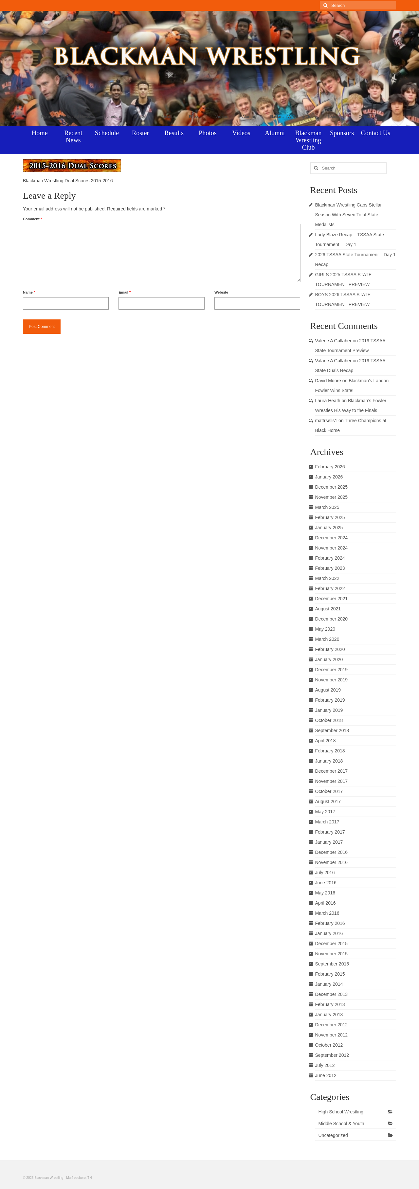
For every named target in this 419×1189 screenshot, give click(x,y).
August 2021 (328, 608)
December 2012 (331, 1024)
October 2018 (329, 720)
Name (29, 292)
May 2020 (325, 629)
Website (221, 292)
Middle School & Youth (341, 1123)
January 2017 (329, 842)
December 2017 (331, 771)
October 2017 (329, 791)
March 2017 (327, 821)
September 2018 (332, 730)
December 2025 (331, 487)
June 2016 (326, 882)
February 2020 (330, 649)
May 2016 (325, 892)
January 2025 (329, 527)
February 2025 (330, 517)
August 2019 (328, 690)
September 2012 (332, 1055)
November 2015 (331, 953)
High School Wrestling (341, 1111)
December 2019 (331, 669)
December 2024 (331, 537)
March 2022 (327, 578)
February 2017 (330, 832)
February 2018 (330, 750)
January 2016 (329, 933)
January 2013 (329, 1014)
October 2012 (329, 1045)
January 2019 (329, 710)
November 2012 (331, 1034)
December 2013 (331, 994)
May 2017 (325, 811)
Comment (32, 219)
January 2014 (329, 984)
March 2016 (327, 913)
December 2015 (331, 943)
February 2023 (330, 568)
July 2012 (325, 1065)
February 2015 (330, 974)
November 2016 (331, 862)
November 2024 (331, 547)
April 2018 (325, 740)
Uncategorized (333, 1135)
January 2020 (329, 659)
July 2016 (325, 872)
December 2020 (331, 619)
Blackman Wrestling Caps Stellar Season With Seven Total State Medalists (348, 214)
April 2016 (325, 903)
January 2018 (329, 761)
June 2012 (326, 1075)
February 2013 (330, 1004)
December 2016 (331, 852)
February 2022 (330, 588)
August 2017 (328, 801)
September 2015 (332, 963)
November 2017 (331, 781)
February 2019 (330, 700)
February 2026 (330, 466)
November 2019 (331, 679)
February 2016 (330, 923)
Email (124, 292)
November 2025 (331, 497)
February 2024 (330, 558)
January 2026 (329, 476)
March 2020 (327, 639)
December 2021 (331, 598)
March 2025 (327, 507)
